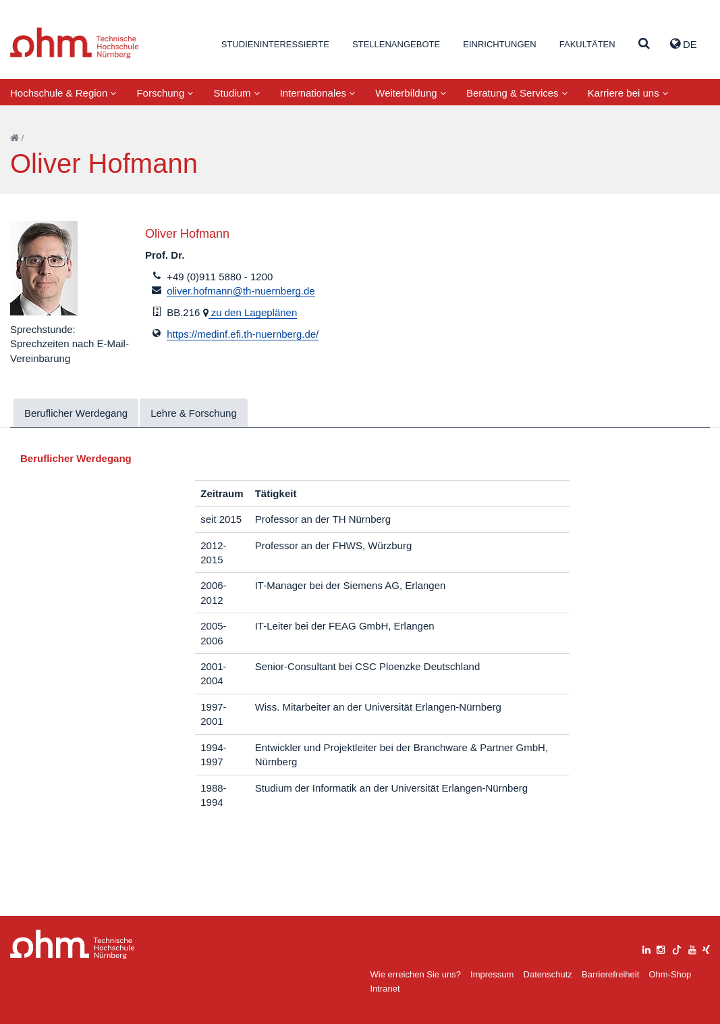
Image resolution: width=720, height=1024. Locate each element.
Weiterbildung (410, 93)
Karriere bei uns (628, 93)
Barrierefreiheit (610, 974)
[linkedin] (646, 948)
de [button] (683, 44)
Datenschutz (548, 974)
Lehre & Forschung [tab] (193, 413)
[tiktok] (676, 948)
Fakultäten (587, 44)
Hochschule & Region (63, 93)
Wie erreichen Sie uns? (415, 974)
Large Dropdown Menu (72, 944)
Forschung (164, 93)
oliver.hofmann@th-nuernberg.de (241, 291)
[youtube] (692, 948)
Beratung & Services (516, 93)
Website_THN (74, 43)
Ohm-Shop (669, 974)
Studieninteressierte (275, 44)
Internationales (318, 93)
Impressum (492, 974)
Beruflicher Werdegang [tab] (76, 413)
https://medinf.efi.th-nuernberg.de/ (243, 334)
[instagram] (661, 948)
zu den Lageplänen (253, 312)
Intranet (385, 988)
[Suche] (644, 44)
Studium (236, 93)
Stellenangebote (396, 44)
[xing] (706, 948)
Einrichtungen (499, 44)
